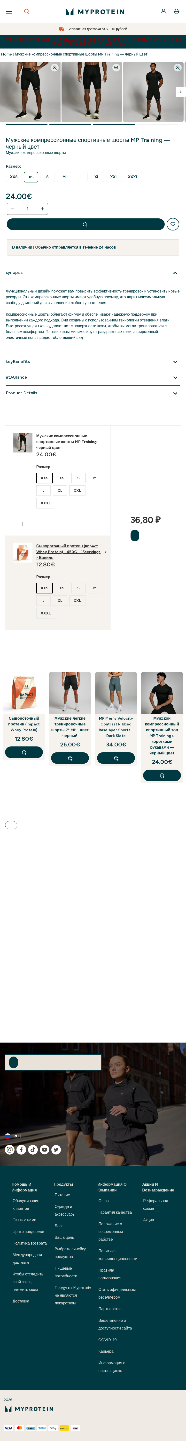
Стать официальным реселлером (117, 1293)
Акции (148, 1220)
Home (6, 54)
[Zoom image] (55, 67)
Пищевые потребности (66, 1272)
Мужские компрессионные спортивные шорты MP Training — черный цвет (81, 54)
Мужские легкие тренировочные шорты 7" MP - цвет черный (70, 727)
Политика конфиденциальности (117, 1255)
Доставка (21, 1301)
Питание (62, 1195)
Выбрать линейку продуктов (70, 1253)
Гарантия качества (115, 1212)
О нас (103, 1200)
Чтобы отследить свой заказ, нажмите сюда (28, 1282)
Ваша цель (64, 1237)
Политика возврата (30, 1243)
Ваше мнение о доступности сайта (115, 1324)
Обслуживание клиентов (26, 1204)
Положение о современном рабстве (110, 1232)
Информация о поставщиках (111, 1367)
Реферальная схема (155, 1205)
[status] (27, 209)
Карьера (105, 1351)
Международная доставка (27, 1259)
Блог (59, 1226)
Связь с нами (24, 1220)
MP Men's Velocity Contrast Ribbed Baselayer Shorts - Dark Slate (116, 727)
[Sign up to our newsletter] (13, 1062)
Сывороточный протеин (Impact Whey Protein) (24, 724)
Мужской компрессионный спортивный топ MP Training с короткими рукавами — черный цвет (162, 735)
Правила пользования (109, 1274)
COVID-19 (107, 1339)
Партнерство (109, 1309)
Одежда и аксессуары (65, 1210)
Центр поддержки (28, 1231)
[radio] (14, 177)
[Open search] (26, 11)
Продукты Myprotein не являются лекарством (73, 1295)
